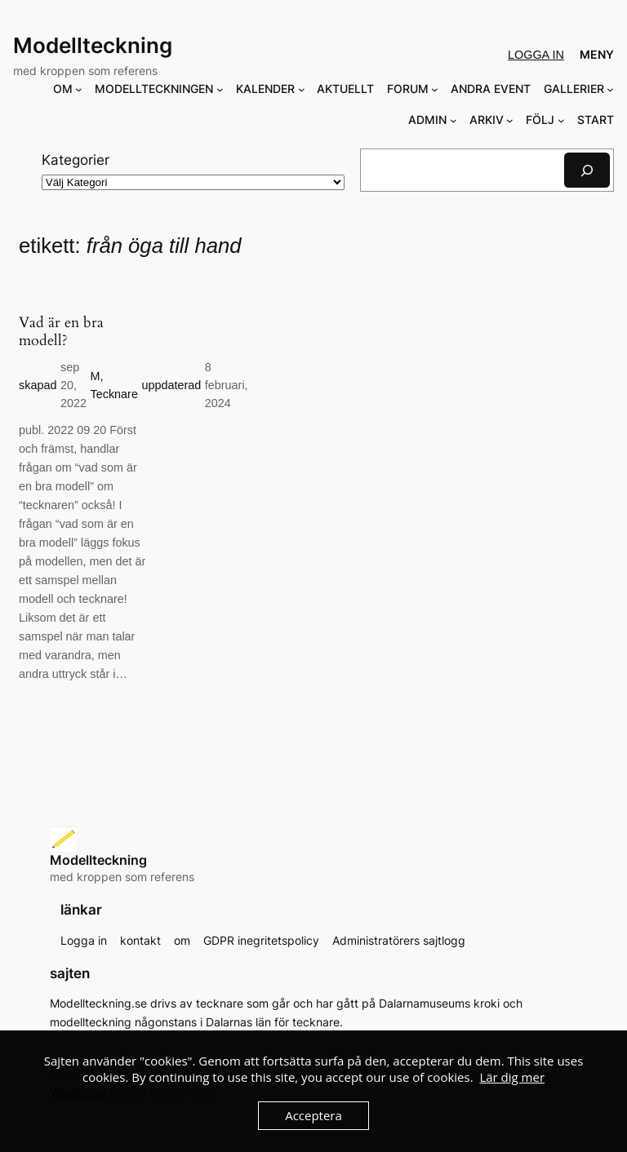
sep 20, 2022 (73, 385)
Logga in (536, 54)
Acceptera (313, 1115)
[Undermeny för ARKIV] (510, 120)
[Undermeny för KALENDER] (301, 89)
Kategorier (75, 160)
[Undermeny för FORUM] (434, 89)
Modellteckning (92, 45)
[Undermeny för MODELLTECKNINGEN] (220, 89)
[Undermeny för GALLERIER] (610, 89)
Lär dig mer (512, 1077)
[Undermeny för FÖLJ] (561, 120)
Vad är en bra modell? (61, 332)
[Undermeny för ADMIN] (453, 120)
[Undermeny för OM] (78, 89)
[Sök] (587, 170)
